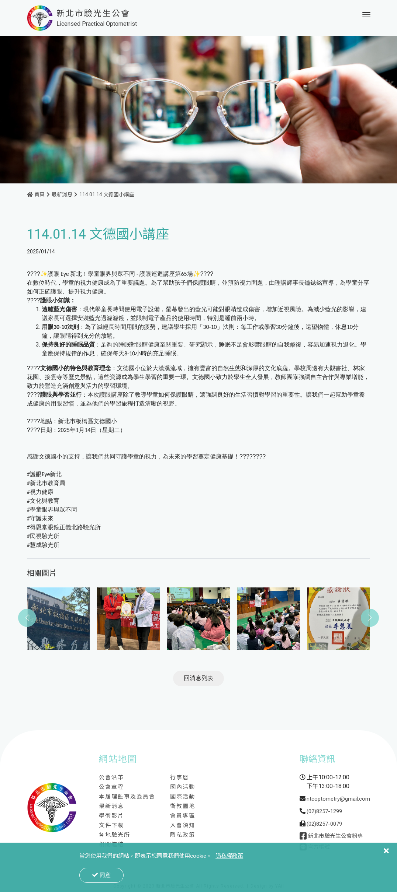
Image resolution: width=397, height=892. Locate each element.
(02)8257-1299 (324, 812)
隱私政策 (182, 835)
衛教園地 (182, 807)
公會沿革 (111, 778)
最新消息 (62, 195)
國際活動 (182, 797)
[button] (370, 619)
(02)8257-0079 (324, 824)
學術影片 (111, 816)
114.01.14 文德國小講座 (106, 195)
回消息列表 (198, 678)
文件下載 (111, 826)
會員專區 (182, 816)
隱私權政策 (229, 856)
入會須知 (182, 826)
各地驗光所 (114, 835)
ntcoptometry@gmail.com (338, 799)
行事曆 (179, 778)
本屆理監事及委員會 (127, 797)
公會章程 (111, 787)
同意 (101, 875)
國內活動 (182, 787)
